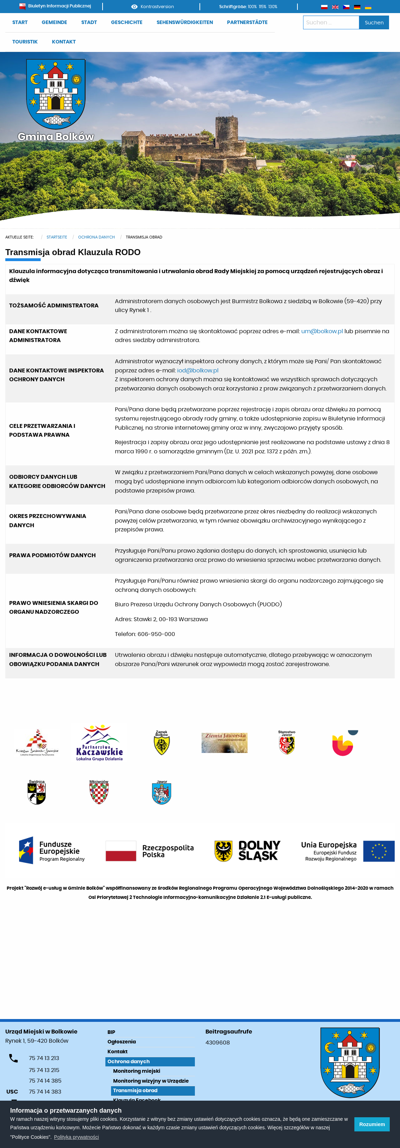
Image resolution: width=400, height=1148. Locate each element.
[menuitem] (20, 23)
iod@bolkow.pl (198, 370)
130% (272, 7)
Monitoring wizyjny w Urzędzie (151, 1081)
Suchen (374, 22)
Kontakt (118, 1051)
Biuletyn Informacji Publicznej (55, 6)
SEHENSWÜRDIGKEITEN (185, 22)
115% (262, 7)
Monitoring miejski (136, 1071)
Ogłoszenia (122, 1042)
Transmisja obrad (135, 1090)
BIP (111, 1032)
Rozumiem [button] (372, 1124)
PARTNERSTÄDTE (247, 22)
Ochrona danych (129, 1061)
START (20, 22)
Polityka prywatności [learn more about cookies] (76, 1137)
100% (252, 7)
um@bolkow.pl (322, 331)
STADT (89, 22)
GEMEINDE (54, 22)
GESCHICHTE (127, 22)
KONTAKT (64, 42)
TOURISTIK (25, 42)
